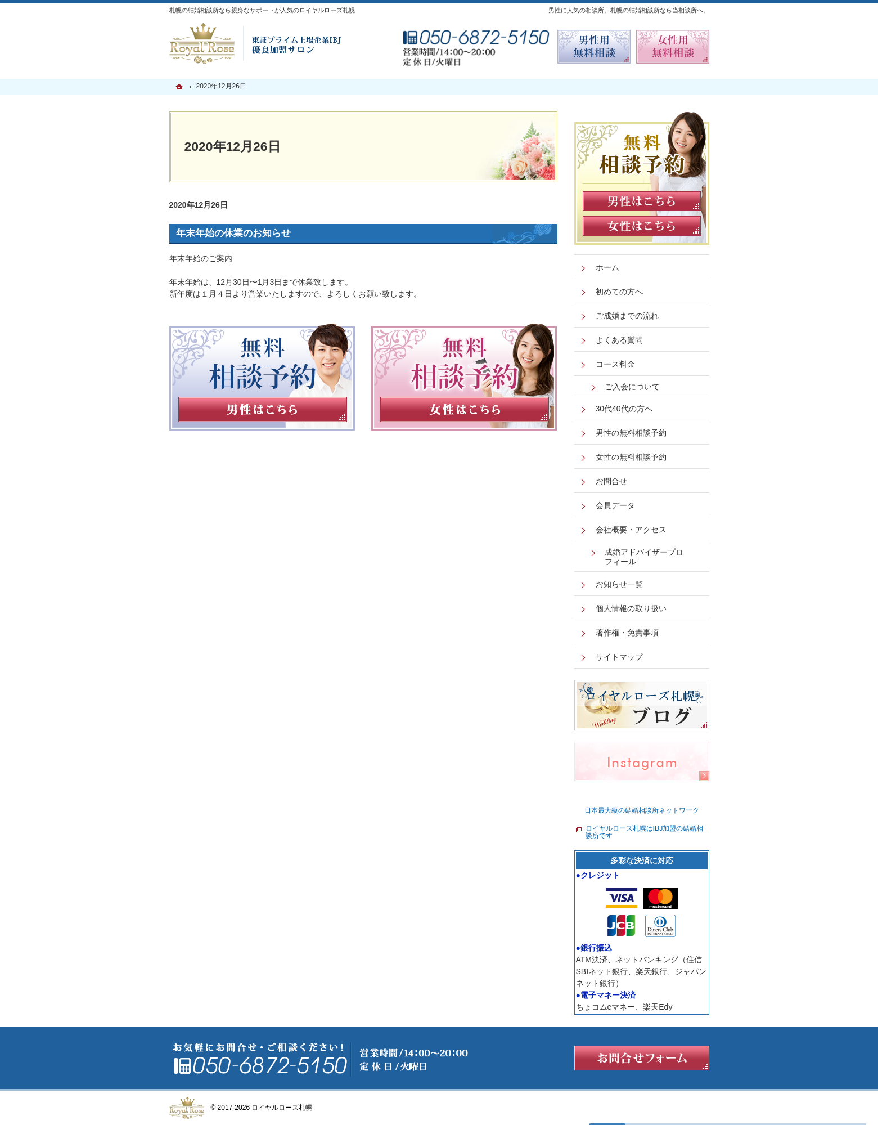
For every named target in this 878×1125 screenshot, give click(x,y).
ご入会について (632, 386)
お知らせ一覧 (619, 584)
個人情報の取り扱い (631, 608)
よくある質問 (619, 339)
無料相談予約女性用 (672, 47)
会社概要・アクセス (631, 529)
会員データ (615, 505)
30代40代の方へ (624, 408)
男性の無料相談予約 (631, 432)
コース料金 (615, 364)
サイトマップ (619, 656)
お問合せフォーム (641, 1058)
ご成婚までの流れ (627, 315)
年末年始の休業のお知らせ (233, 233)
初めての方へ (619, 291)
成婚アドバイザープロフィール (644, 557)
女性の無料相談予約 (631, 456)
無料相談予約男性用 (594, 47)
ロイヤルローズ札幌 (281, 1107)
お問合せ (611, 481)
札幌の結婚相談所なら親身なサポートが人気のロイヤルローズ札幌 (262, 10)
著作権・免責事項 (627, 632)
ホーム (607, 267)
